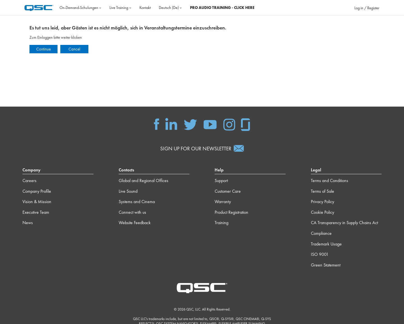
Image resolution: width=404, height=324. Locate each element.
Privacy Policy (322, 201)
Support (221, 180)
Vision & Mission (36, 201)
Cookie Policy (322, 212)
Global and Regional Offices (143, 180)
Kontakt (145, 7)
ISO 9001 (320, 254)
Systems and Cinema (137, 201)
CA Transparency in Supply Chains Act (344, 223)
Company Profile (36, 191)
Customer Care (228, 191)
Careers (29, 180)
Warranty (223, 201)
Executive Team (35, 212)
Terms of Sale (322, 191)
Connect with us (132, 212)
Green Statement (325, 265)
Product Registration (231, 212)
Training (221, 223)
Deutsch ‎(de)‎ (170, 7)
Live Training (120, 7)
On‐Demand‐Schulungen (80, 7)
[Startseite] (38, 7)
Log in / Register (366, 7)
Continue (43, 49)
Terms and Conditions (329, 180)
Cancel (74, 49)
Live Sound (128, 191)
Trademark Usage (326, 244)
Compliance (321, 233)
